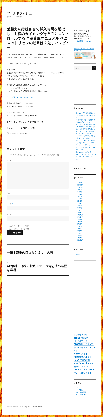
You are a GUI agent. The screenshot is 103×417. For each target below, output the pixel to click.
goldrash (13, 133)
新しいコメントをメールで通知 (19, 226)
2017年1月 (79, 238)
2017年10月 (79, 217)
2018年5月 (79, 201)
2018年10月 (79, 190)
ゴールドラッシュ (19, 13)
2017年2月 (79, 235)
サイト (9, 214)
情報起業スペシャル (83, 357)
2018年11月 (79, 187)
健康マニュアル (81, 366)
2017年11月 (79, 215)
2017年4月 (79, 231)
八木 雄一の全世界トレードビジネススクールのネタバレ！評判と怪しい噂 (86, 147)
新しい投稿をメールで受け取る (19, 229)
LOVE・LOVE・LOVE (84, 369)
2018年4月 (79, 203)
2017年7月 (79, 224)
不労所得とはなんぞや (84, 344)
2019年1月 (79, 183)
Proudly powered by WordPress (31, 407)
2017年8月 (79, 222)
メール (10, 204)
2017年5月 (79, 229)
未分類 (78, 254)
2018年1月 (79, 210)
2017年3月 (79, 233)
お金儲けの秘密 (81, 338)
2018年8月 (79, 194)
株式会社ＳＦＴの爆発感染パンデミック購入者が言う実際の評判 (85, 115)
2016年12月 (79, 240)
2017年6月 (79, 226)
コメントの (81, 392)
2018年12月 (79, 185)
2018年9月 (79, 192)
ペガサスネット (81, 354)
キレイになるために (83, 373)
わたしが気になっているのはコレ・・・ (22, 97)
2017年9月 (79, 219)
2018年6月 (79, 199)
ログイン (78, 387)
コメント (10, 160)
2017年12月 (79, 212)
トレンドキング (81, 334)
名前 (9, 193)
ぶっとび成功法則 (82, 360)
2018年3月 (79, 206)
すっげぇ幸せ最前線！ (84, 363)
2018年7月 (79, 196)
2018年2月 (79, 208)
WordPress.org (81, 394)
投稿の (79, 390)
